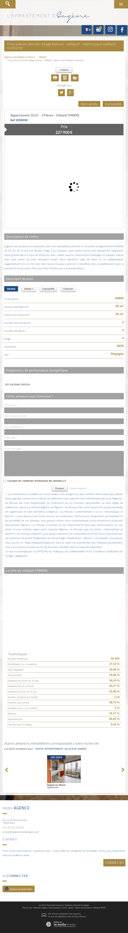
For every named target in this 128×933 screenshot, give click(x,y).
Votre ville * (10, 437)
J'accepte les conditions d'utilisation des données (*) (36, 480)
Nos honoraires (55, 908)
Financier (68, 288)
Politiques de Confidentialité (69, 551)
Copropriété (48, 288)
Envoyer (59, 488)
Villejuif (42, 57)
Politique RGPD (99, 908)
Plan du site (27, 908)
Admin (70, 908)
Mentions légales (40, 908)
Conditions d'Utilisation (106, 551)
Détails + (28, 288)
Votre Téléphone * (14, 426)
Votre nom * (11, 405)
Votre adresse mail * (15, 415)
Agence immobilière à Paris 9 (19, 57)
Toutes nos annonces (83, 908)
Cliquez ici (114, 862)
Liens (64, 908)
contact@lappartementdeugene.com (21, 831)
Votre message (12, 448)
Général (11, 288)
